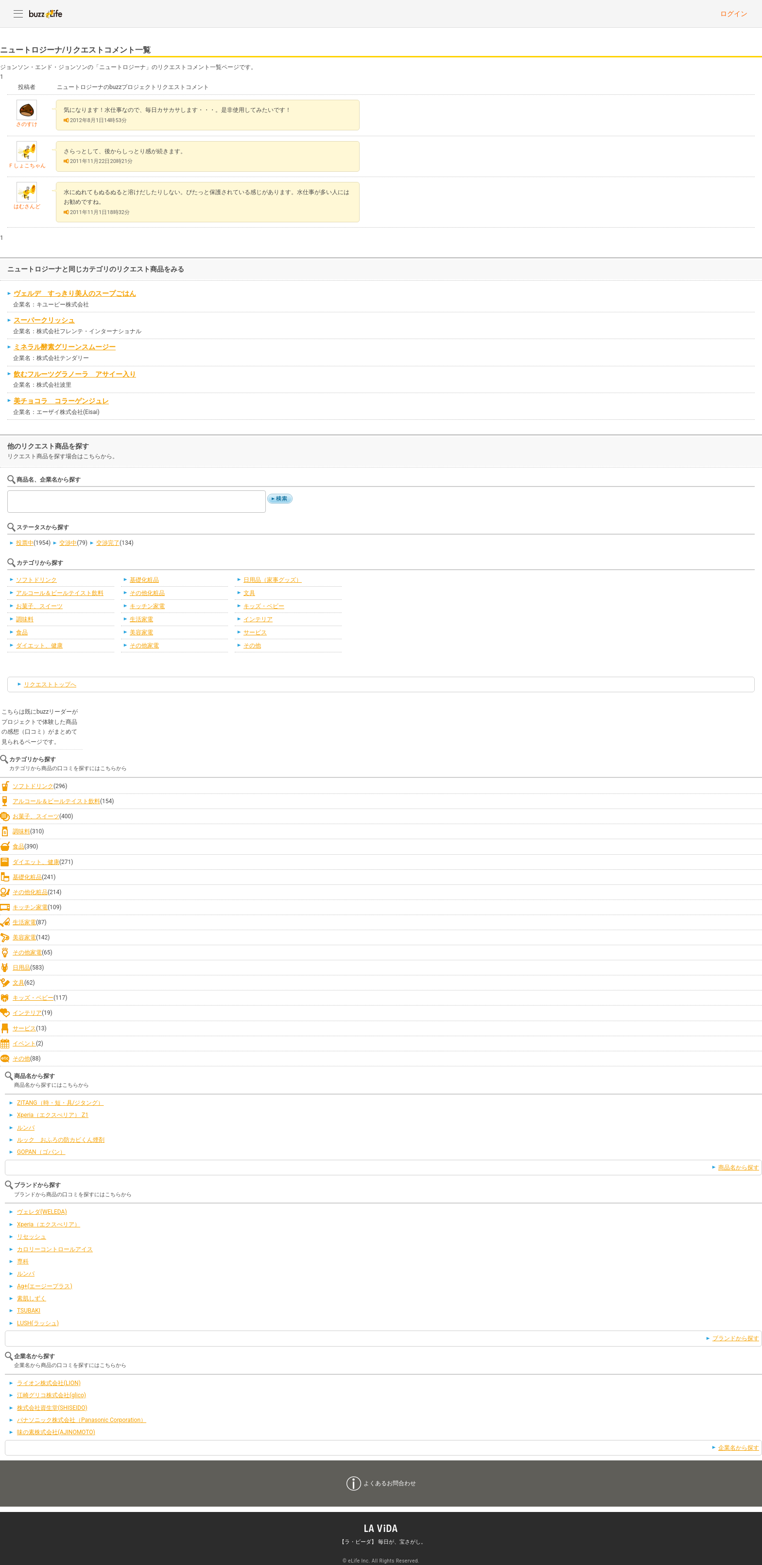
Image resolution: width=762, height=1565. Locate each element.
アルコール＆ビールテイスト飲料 (60, 593)
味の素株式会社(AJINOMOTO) (56, 1432)
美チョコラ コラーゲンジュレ (61, 401)
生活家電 (141, 619)
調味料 (25, 619)
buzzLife (45, 13)
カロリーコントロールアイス (55, 1249)
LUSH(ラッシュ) (38, 1323)
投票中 (25, 543)
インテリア (258, 619)
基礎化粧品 (144, 579)
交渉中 (68, 543)
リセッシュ (31, 1236)
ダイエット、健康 (39, 645)
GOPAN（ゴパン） (41, 1152)
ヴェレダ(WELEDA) (42, 1211)
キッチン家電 (147, 606)
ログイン (733, 14)
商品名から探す (738, 1167)
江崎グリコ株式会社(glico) (51, 1395)
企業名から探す (738, 1447)
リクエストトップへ (50, 684)
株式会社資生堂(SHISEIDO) (52, 1407)
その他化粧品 (147, 593)
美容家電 (141, 632)
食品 (22, 632)
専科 (23, 1261)
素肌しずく (31, 1298)
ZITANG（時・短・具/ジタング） (60, 1102)
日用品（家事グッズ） (272, 579)
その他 (252, 645)
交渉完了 (108, 543)
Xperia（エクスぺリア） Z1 (52, 1115)
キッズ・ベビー (263, 606)
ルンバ (26, 1127)
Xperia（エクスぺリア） (48, 1224)
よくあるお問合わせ (390, 1483)
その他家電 (144, 645)
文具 (249, 593)
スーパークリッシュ (44, 320)
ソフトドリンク (36, 579)
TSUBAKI (28, 1310)
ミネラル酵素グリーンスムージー (65, 347)
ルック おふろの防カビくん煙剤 (60, 1139)
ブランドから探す (735, 1338)
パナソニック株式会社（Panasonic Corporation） (81, 1420)
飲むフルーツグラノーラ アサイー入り (75, 374)
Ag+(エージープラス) (44, 1286)
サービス (255, 632)
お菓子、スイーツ (39, 606)
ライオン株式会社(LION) (49, 1383)
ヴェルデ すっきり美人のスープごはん (75, 293)
